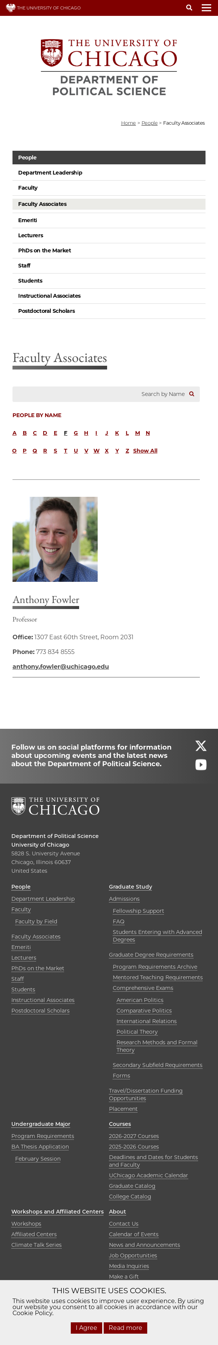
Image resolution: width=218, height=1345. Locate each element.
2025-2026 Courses (134, 1146)
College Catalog (130, 1196)
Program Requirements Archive (155, 966)
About (117, 1211)
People (27, 157)
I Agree (86, 1327)
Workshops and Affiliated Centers (57, 1211)
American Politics (140, 1000)
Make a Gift (124, 1276)
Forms (121, 1075)
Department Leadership (50, 172)
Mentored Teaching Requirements (158, 977)
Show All (145, 450)
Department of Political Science (55, 836)
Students (30, 280)
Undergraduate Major (40, 1124)
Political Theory (137, 1031)
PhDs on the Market (44, 250)
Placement (123, 1108)
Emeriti (27, 220)
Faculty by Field (36, 921)
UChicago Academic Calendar (148, 1175)
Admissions (124, 898)
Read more (125, 1327)
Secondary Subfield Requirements (157, 1065)
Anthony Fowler (45, 599)
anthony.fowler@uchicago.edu (60, 666)
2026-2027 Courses (134, 1136)
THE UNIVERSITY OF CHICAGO (43, 8)
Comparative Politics (144, 1010)
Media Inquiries (129, 1266)
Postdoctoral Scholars (46, 311)
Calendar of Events (134, 1234)
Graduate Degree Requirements (151, 954)
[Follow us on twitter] (201, 749)
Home (128, 123)
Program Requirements (42, 1136)
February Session (38, 1158)
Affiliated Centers (34, 1234)
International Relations (147, 1021)
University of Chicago (40, 844)
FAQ (119, 921)
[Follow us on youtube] (201, 767)
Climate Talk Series (36, 1244)
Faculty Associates (42, 204)
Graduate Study (130, 886)
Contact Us (124, 1223)
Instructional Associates (49, 295)
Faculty (27, 187)
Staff (24, 265)
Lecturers (30, 235)
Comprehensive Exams (143, 988)
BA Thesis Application (40, 1146)
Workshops (26, 1223)
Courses (120, 1124)
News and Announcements (144, 1244)
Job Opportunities (133, 1255)
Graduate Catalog (132, 1186)
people (150, 123)
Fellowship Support (138, 910)
